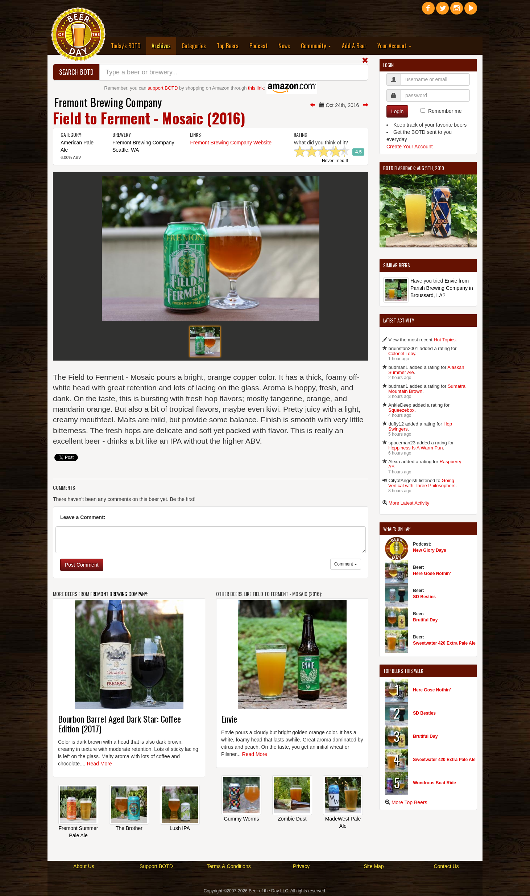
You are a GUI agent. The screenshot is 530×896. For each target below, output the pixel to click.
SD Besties (424, 596)
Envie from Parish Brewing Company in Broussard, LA (441, 288)
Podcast (258, 45)
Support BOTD (156, 866)
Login (397, 111)
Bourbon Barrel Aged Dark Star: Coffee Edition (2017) (119, 723)
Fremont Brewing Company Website (231, 142)
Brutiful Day (425, 619)
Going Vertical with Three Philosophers (421, 483)
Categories (194, 45)
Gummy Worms (241, 819)
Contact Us (446, 866)
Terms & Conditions (228, 866)
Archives (164, 45)
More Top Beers (409, 802)
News (284, 45)
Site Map (374, 866)
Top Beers (228, 45)
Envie (229, 718)
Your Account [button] (394, 45)
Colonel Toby (401, 353)
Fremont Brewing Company (108, 102)
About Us (83, 866)
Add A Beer (354, 45)
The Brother (129, 828)
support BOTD (163, 88)
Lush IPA (180, 828)
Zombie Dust (292, 819)
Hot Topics (444, 339)
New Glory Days (429, 550)
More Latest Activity (409, 503)
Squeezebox (401, 410)
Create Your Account (409, 146)
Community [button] (316, 45)
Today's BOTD (126, 45)
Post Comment (82, 565)
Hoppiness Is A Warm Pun (415, 448)
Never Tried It (335, 161)
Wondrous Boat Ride (434, 782)
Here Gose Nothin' (432, 573)
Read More (99, 763)
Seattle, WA (125, 150)
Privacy (301, 866)
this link (256, 88)
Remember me (445, 111)
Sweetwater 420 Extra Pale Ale (444, 643)
